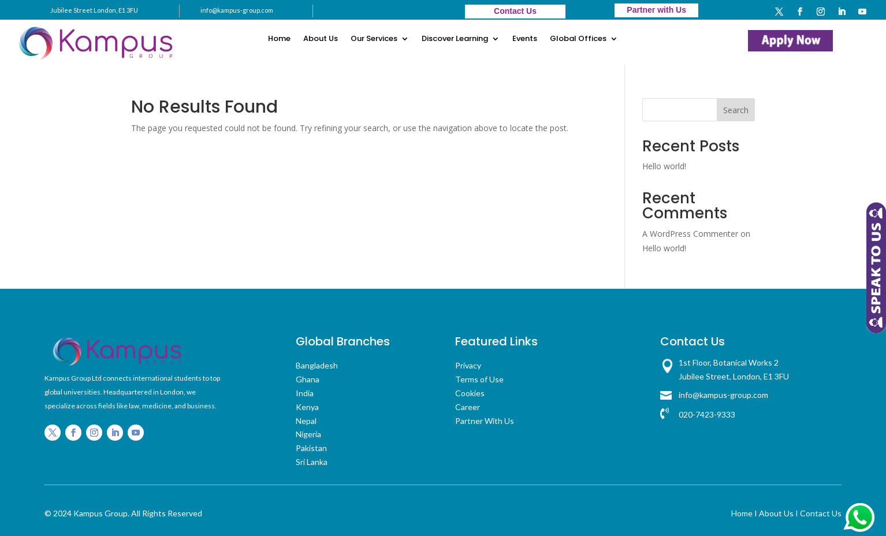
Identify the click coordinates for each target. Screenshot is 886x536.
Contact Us (821, 513)
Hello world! (664, 166)
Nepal (306, 421)
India (305, 393)
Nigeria (308, 434)
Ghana (307, 379)
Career (467, 407)
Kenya (307, 407)
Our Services (374, 39)
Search (736, 110)
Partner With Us (484, 421)
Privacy (468, 365)
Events (524, 39)
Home (279, 39)
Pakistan (311, 448)
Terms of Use (479, 379)
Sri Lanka (311, 462)
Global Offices (578, 39)
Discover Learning (455, 39)
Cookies (470, 393)
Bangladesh (317, 365)
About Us (320, 39)
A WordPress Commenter (690, 233)
